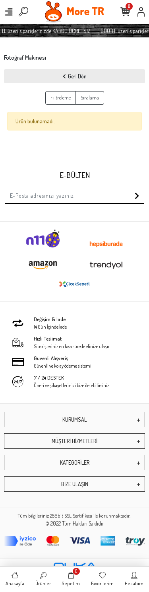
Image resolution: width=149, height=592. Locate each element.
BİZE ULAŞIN (74, 484)
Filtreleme (60, 97)
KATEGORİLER (74, 462)
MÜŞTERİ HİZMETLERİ (74, 441)
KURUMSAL (74, 419)
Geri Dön (75, 76)
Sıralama (90, 97)
